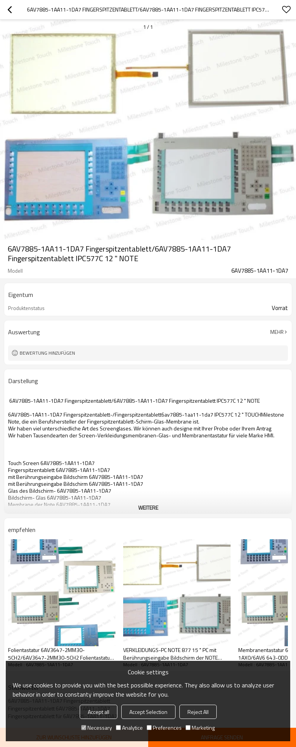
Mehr (277, 332)
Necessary (96, 728)
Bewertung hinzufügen (47, 353)
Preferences (164, 728)
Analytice (129, 728)
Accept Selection (148, 712)
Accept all (98, 712)
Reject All (198, 712)
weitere (148, 508)
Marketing (200, 728)
